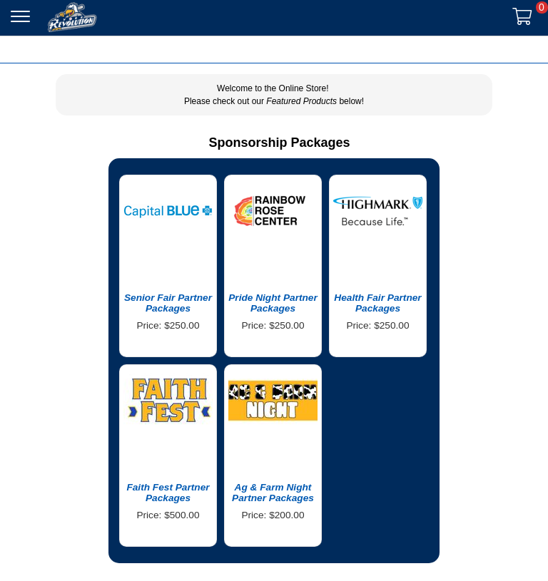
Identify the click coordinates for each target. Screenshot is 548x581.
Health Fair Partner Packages (377, 303)
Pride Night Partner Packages (273, 303)
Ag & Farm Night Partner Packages (273, 492)
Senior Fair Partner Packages (168, 303)
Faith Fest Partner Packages (167, 492)
